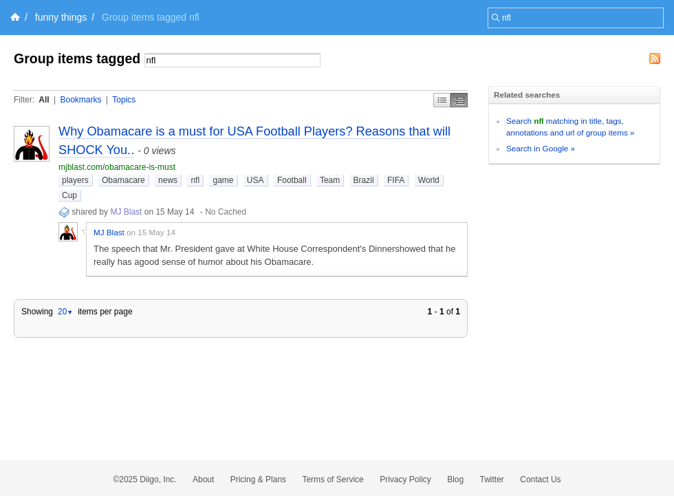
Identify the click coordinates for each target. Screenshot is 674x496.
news (167, 180)
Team (330, 180)
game (223, 180)
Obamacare (123, 180)
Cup (69, 195)
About (203, 479)
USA (255, 180)
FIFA (395, 180)
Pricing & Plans (258, 479)
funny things (61, 17)
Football (292, 180)
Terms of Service (332, 479)
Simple (441, 100)
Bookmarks (80, 100)
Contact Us (540, 479)
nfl (195, 180)
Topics (123, 100)
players (75, 180)
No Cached (225, 212)
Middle (459, 100)
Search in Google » (540, 148)
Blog (455, 479)
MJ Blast (126, 212)
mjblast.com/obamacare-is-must (116, 167)
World (428, 180)
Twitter (492, 479)
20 (65, 311)
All (44, 100)
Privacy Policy (405, 479)
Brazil (364, 180)
